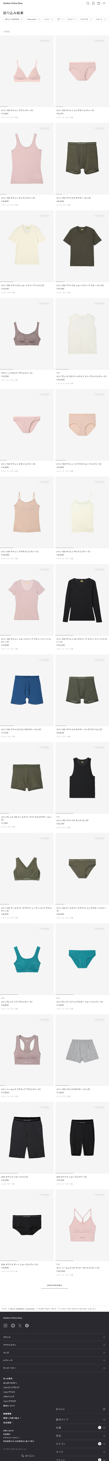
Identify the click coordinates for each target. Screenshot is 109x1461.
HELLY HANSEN (12, 19)
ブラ (58, 19)
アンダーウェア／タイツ (47, 1309)
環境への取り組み (12, 1418)
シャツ (46, 19)
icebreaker (32, 19)
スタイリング (8, 1396)
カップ (70, 19)
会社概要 (8, 1422)
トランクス (84, 19)
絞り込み (27, 1455)
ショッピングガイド (11, 1387)
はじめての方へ (10, 1383)
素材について (9, 1405)
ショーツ (99, 19)
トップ (4, 1309)
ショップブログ (9, 1401)
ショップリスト (9, 1392)
